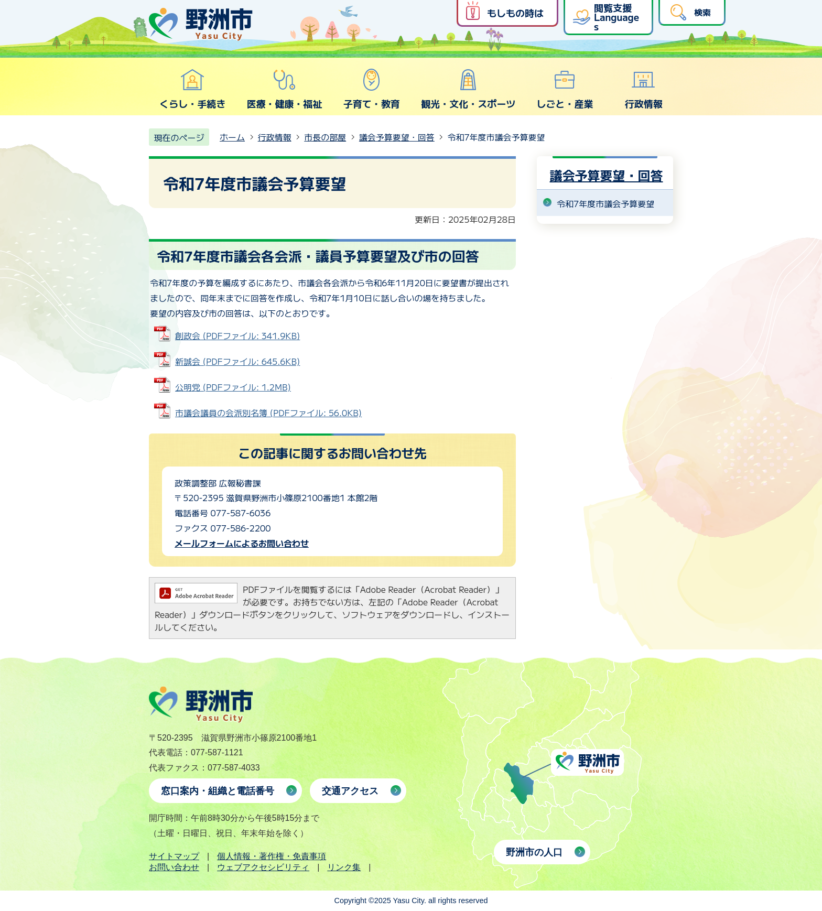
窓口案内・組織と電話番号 (217, 791)
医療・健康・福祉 (284, 89)
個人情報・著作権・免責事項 (271, 856)
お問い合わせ (174, 867)
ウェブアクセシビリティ (263, 867)
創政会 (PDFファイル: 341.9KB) (237, 335)
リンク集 (344, 867)
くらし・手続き (192, 89)
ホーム (232, 137)
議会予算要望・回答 (397, 137)
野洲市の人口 (534, 852)
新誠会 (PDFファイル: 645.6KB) (237, 361)
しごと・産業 (564, 89)
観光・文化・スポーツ (468, 89)
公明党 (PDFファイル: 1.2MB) (233, 387)
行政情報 (644, 89)
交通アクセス (350, 791)
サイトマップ (174, 856)
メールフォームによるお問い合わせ (242, 543)
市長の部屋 (325, 137)
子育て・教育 (371, 89)
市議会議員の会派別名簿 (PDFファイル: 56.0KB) (268, 412)
